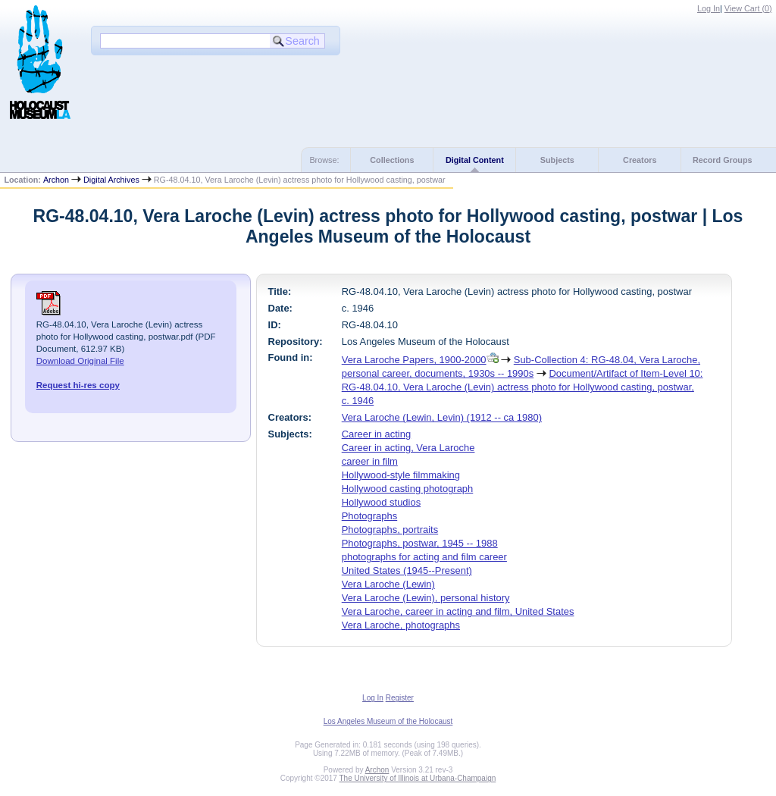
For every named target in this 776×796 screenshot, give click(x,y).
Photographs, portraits (390, 529)
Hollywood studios (381, 502)
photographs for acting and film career (424, 557)
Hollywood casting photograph (408, 488)
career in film (370, 461)
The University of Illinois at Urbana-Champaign (418, 778)
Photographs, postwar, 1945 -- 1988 (420, 543)
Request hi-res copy (78, 385)
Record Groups (723, 160)
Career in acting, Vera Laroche (408, 447)
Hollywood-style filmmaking (401, 475)
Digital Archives (111, 179)
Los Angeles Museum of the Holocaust (388, 721)
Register (400, 698)
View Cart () (748, 8)
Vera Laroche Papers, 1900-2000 (414, 359)
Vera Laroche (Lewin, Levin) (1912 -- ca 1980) (442, 417)
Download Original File (80, 360)
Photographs (369, 516)
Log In (708, 8)
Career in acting (376, 434)
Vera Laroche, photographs (401, 625)
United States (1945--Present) (407, 570)
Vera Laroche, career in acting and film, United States (458, 611)
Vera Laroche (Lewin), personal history (426, 597)
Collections (392, 160)
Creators (639, 160)
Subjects (557, 160)
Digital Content (475, 160)
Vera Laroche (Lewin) (388, 584)
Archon (56, 179)
